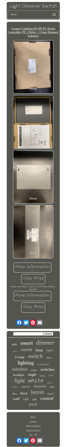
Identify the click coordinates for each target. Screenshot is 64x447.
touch (50, 375)
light (19, 380)
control (46, 398)
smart (26, 343)
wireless (20, 369)
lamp (39, 350)
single (32, 374)
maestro (26, 386)
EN (31, 434)
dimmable (39, 386)
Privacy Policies (33, 425)
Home (33, 417)
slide (26, 399)
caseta (26, 349)
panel (15, 351)
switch (35, 356)
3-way (20, 357)
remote (49, 383)
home (34, 370)
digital (50, 393)
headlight (18, 375)
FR (35, 434)
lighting (26, 362)
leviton (42, 376)
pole (14, 344)
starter (15, 387)
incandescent (43, 364)
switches (47, 369)
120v (34, 399)
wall (16, 399)
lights (49, 350)
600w (49, 357)
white (36, 381)
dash (52, 387)
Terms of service (33, 430)
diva (14, 393)
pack (33, 404)
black (23, 393)
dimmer (45, 342)
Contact (33, 421)
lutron (37, 392)
